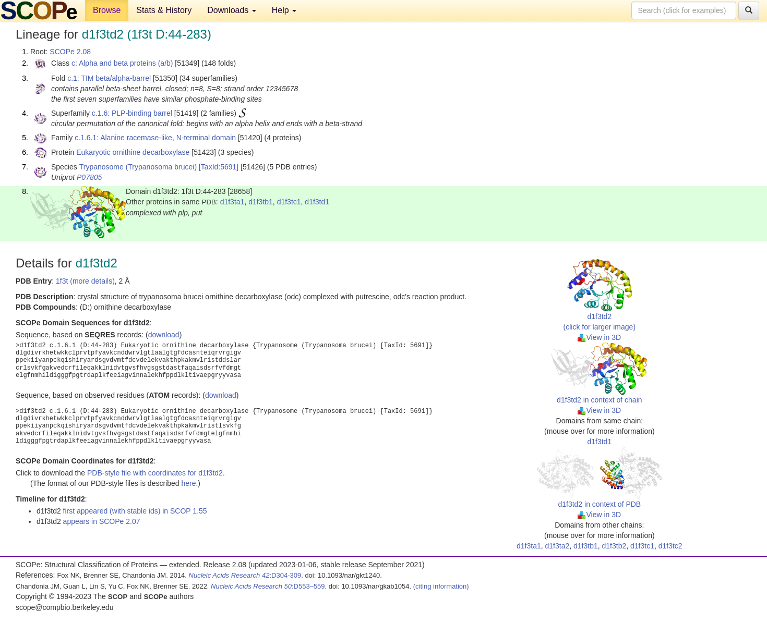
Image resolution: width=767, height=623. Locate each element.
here (188, 483)
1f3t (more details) (85, 281)
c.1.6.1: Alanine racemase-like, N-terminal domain (155, 137)
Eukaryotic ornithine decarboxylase (132, 152)
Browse (107, 10)
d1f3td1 (317, 202)
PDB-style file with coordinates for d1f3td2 (155, 473)
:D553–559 (268, 586)
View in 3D (599, 337)
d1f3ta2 (557, 546)
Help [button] (284, 10)
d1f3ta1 (232, 202)
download (163, 335)
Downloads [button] (231, 10)
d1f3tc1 (289, 202)
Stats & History (163, 10)
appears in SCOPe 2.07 (101, 521)
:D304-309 (245, 575)
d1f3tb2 (614, 546)
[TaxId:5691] (218, 167)
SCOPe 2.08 (70, 51)
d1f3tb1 (260, 202)
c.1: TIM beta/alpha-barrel (109, 78)
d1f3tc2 (670, 546)
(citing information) (441, 586)
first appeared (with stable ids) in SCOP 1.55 (135, 511)
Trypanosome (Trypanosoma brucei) (138, 167)
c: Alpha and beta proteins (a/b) (122, 63)
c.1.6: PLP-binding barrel (132, 113)
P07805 (89, 177)
